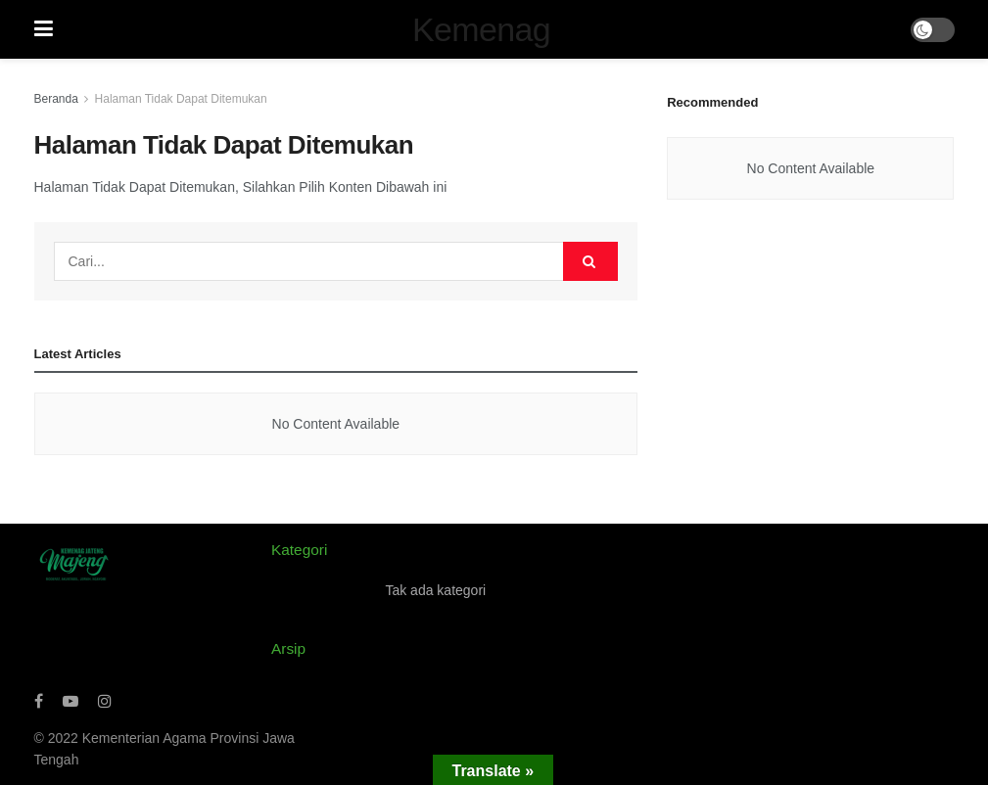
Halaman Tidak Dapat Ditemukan (181, 99)
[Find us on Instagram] (105, 701)
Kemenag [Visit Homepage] (481, 29)
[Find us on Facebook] (38, 701)
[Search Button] (590, 261)
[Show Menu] (43, 29)
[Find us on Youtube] (70, 701)
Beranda (56, 99)
